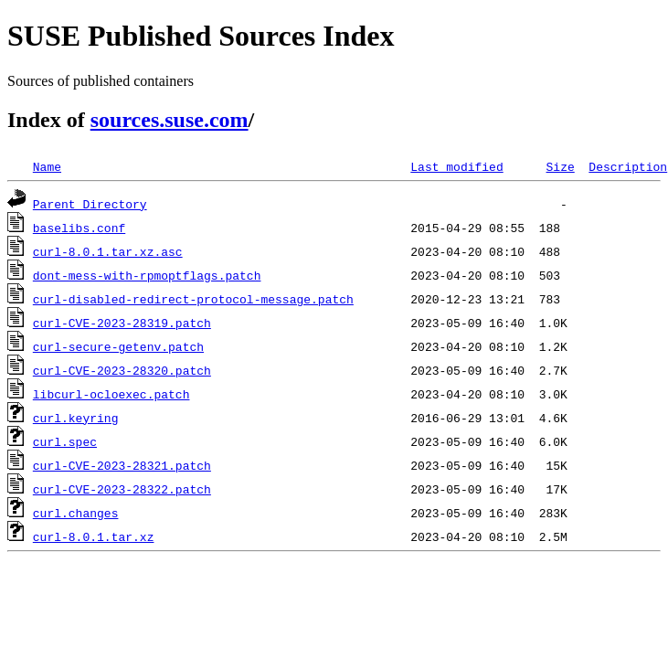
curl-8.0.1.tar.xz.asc (108, 251)
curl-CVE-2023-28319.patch (122, 322)
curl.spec (65, 441)
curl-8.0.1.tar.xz (93, 536)
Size (560, 166)
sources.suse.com (169, 120)
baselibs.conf (79, 227)
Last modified (456, 166)
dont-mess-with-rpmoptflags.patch (147, 275)
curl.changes (76, 512)
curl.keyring (76, 417)
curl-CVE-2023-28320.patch (122, 370)
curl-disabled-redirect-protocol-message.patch (193, 299)
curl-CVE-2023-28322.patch (122, 489)
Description (627, 166)
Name (47, 166)
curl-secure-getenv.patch (118, 346)
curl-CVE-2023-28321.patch (122, 465)
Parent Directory (90, 204)
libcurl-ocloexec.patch (111, 394)
